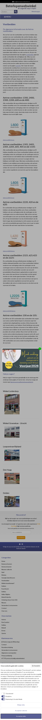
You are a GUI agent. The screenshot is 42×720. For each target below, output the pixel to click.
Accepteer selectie (21, 710)
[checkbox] (7, 693)
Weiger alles (21, 705)
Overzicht (36, 666)
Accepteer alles (21, 716)
